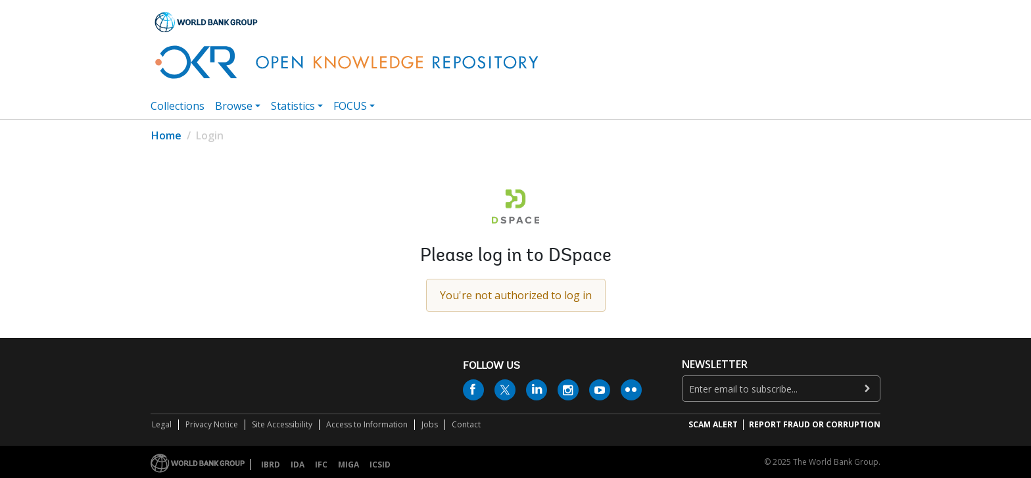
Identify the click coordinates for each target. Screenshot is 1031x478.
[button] (864, 47)
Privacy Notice (211, 424)
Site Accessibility (282, 424)
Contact (466, 424)
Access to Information (367, 424)
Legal (162, 424)
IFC (321, 464)
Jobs (429, 424)
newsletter (715, 364)
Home (166, 135)
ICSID (380, 464)
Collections (177, 106)
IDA (297, 464)
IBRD (270, 464)
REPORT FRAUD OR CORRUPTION (814, 424)
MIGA (348, 464)
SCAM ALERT (713, 424)
